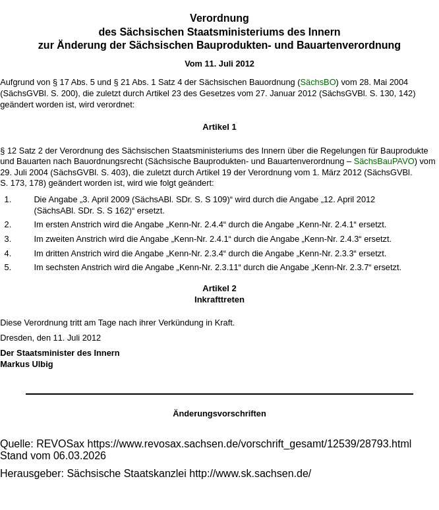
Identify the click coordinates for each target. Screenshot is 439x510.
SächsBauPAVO (384, 161)
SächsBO (318, 82)
